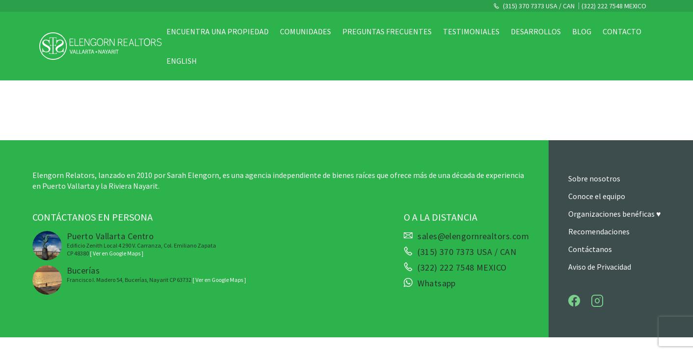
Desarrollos (536, 31)
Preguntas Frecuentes (387, 31)
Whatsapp (436, 283)
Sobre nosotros (594, 178)
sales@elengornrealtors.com (473, 236)
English (181, 61)
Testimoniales (471, 31)
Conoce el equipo (596, 196)
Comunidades (305, 31)
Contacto (622, 31)
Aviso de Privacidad (599, 267)
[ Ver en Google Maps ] (116, 253)
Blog (581, 31)
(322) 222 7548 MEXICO (614, 5)
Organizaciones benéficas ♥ (614, 214)
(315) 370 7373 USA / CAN (538, 5)
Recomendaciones (599, 231)
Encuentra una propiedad (217, 31)
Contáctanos (590, 249)
